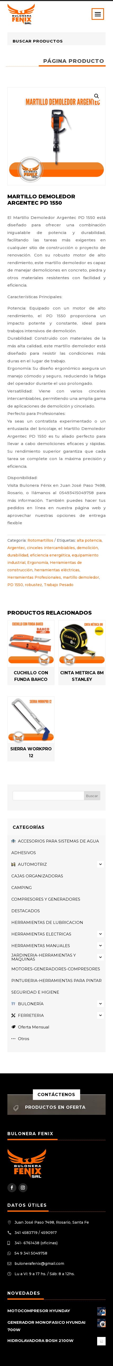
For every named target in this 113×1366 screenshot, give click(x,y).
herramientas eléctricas (56, 570)
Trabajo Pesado (58, 584)
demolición (87, 547)
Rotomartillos (40, 540)
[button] (96, 96)
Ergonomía (37, 562)
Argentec (16, 547)
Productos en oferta (55, 1107)
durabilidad (17, 555)
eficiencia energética (50, 555)
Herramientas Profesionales (34, 577)
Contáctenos (56, 1094)
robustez (33, 584)
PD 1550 (15, 584)
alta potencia (89, 540)
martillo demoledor (81, 577)
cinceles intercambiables (51, 547)
